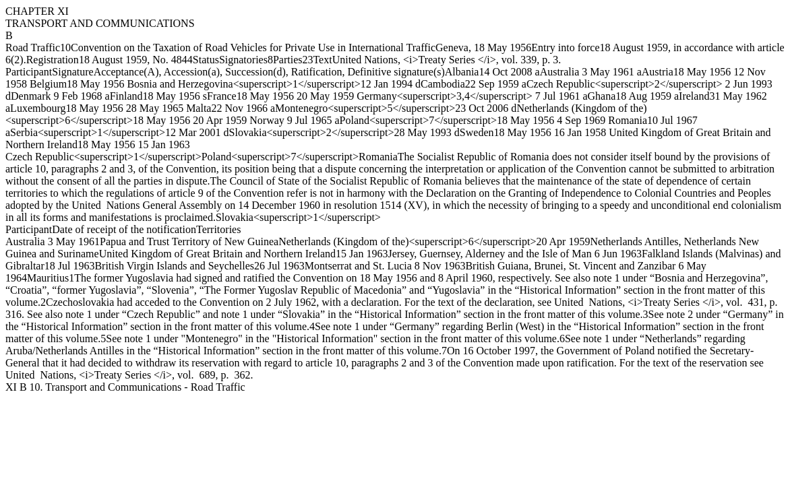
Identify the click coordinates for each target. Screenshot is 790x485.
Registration (52, 59)
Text (322, 59)
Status (206, 59)
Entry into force (565, 47)
